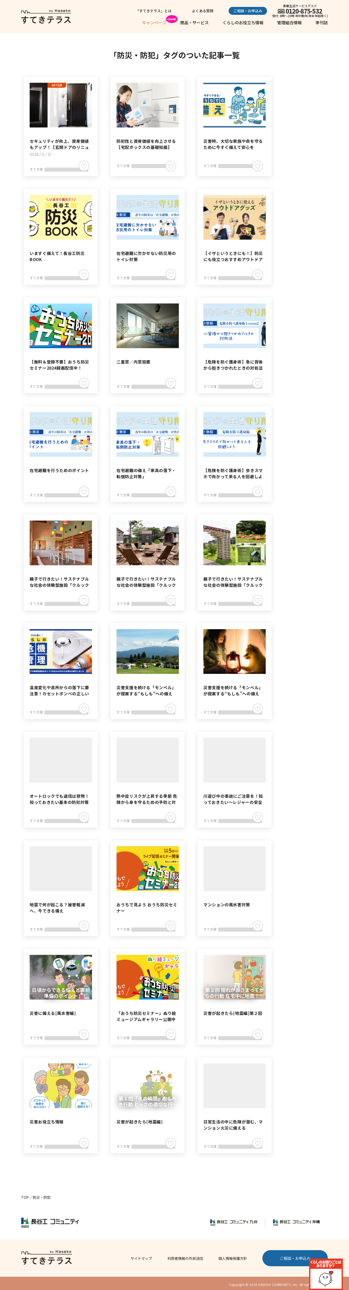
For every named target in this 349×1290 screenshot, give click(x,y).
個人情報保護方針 (232, 1255)
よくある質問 (207, 10)
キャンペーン (154, 22)
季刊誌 (322, 22)
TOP (25, 1194)
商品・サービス (194, 22)
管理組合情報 (289, 22)
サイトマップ (141, 1255)
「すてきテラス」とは (169, 10)
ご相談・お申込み (248, 10)
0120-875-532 (304, 10)
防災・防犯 (42, 1194)
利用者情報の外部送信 (185, 1255)
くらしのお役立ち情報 (243, 22)
